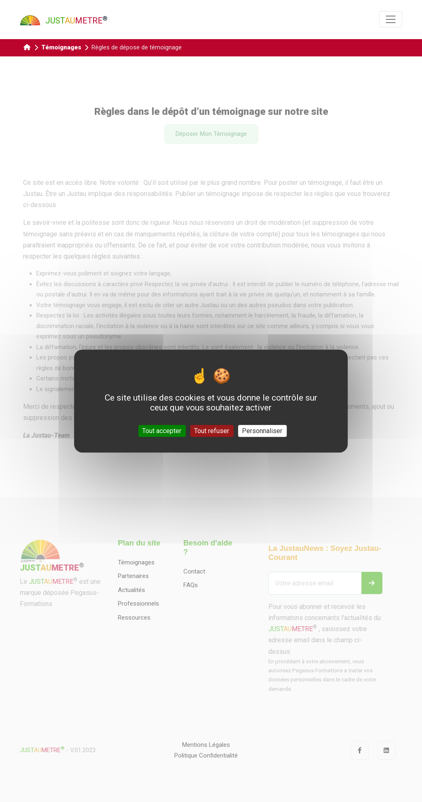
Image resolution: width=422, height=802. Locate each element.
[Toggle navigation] (390, 19)
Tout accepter (161, 431)
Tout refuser (211, 431)
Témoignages (61, 47)
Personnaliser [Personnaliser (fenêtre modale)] (262, 431)
